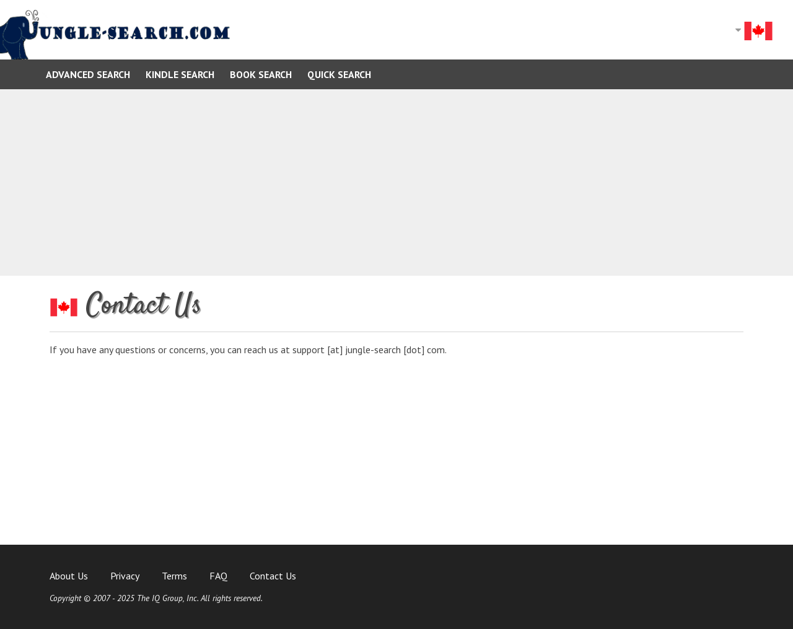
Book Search (261, 74)
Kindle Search (180, 74)
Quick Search (339, 74)
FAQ (218, 576)
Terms (174, 576)
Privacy (124, 576)
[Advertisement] (396, 182)
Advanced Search (88, 74)
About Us (69, 576)
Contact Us (273, 576)
